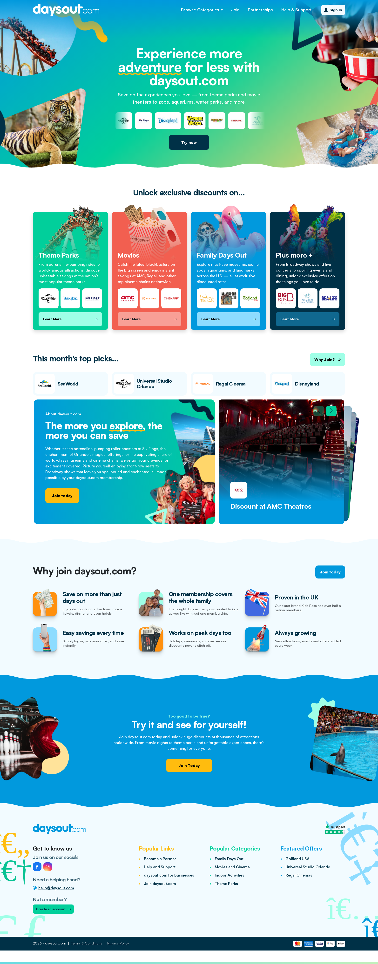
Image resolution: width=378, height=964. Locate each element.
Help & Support (296, 9)
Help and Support (160, 866)
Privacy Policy (118, 943)
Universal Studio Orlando (307, 866)
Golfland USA (297, 858)
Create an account (53, 909)
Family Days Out (229, 858)
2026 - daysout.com (49, 943)
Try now (189, 142)
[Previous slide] (318, 411)
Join (235, 9)
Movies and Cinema (232, 866)
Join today (62, 495)
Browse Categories (202, 9)
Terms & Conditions (86, 943)
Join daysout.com (160, 883)
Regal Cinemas (298, 875)
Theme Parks (226, 883)
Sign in (333, 9)
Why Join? (327, 359)
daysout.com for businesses (169, 875)
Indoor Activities (229, 875)
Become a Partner (160, 858)
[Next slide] (331, 411)
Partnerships (260, 9)
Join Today (189, 765)
